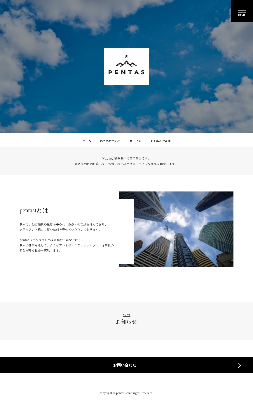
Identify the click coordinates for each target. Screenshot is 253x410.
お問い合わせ (124, 365)
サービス (135, 141)
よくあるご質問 (160, 141)
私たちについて (110, 141)
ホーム (87, 141)
